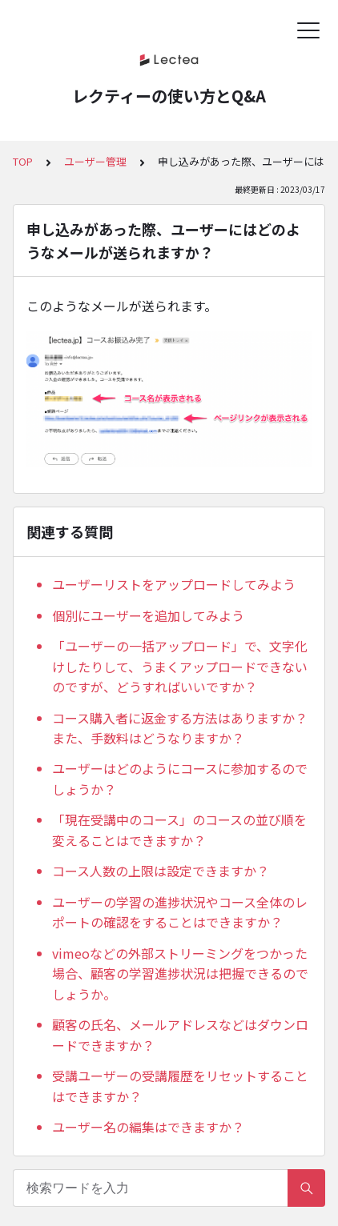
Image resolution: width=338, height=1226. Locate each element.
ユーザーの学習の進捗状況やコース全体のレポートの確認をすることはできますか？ (180, 912)
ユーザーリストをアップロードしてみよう (174, 584)
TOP (23, 161)
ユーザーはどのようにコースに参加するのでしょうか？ (180, 779)
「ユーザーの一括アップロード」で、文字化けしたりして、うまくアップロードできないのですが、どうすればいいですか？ (180, 666)
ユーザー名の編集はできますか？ (148, 1126)
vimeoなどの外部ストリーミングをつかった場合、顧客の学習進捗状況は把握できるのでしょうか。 (180, 974)
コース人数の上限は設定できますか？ (160, 870)
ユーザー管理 (95, 161)
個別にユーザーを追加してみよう (148, 615)
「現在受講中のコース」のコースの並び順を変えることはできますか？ (179, 830)
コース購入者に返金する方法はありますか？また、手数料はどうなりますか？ (180, 728)
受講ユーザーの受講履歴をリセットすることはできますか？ (180, 1086)
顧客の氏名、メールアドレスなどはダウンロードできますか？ (180, 1035)
